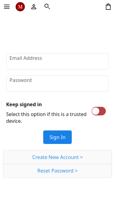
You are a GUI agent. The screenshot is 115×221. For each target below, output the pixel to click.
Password (21, 80)
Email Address (26, 58)
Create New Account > (57, 157)
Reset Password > (57, 170)
